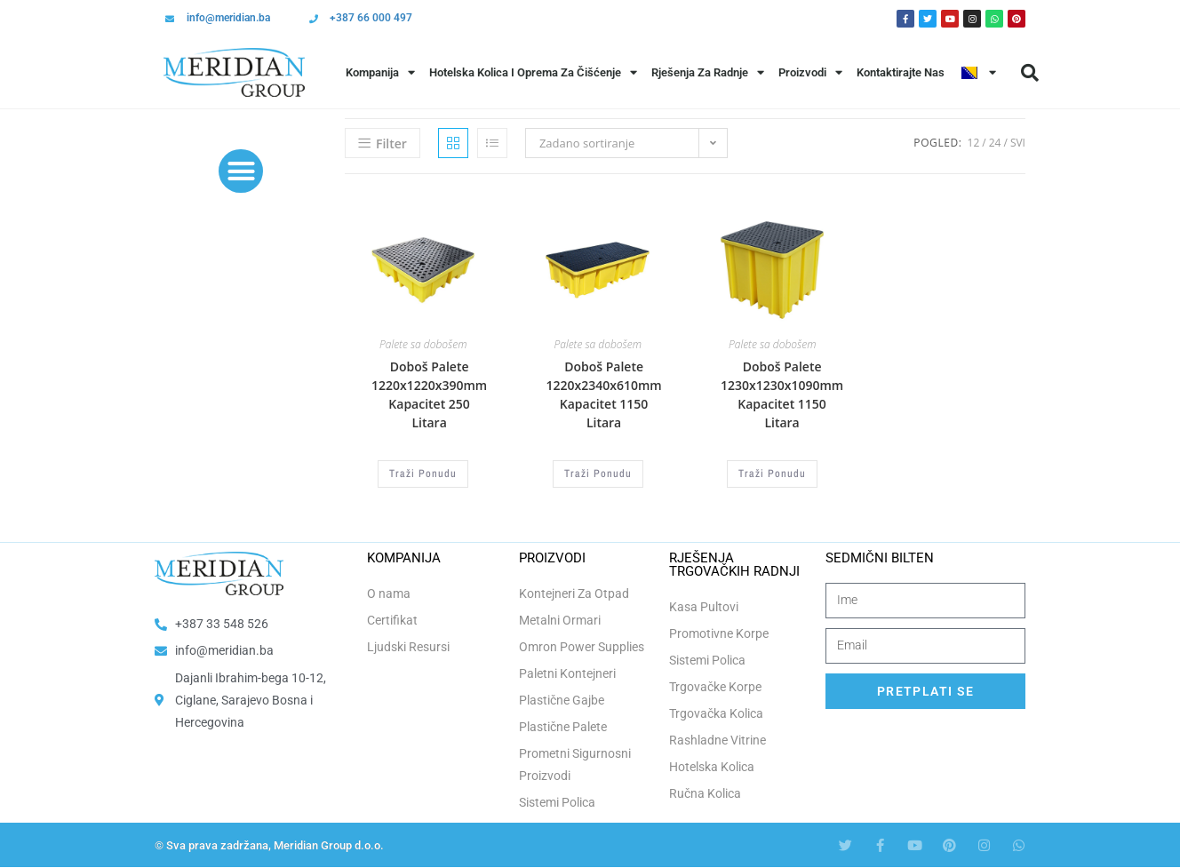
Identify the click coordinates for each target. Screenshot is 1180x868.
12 (974, 142)
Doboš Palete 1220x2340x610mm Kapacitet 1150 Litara (603, 394)
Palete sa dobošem (422, 344)
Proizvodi (810, 72)
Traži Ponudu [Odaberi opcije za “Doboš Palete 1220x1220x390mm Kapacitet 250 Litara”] (423, 473)
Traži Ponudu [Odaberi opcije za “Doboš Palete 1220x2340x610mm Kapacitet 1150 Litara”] (598, 473)
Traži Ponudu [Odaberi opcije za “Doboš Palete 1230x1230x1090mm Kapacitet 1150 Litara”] (772, 473)
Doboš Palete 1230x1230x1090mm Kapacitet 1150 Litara (782, 394)
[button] (1030, 73)
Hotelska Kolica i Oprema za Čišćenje (533, 72)
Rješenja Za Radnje (707, 72)
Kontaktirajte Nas (901, 72)
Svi (1017, 142)
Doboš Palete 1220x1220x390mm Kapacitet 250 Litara (429, 394)
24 (995, 142)
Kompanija (380, 72)
